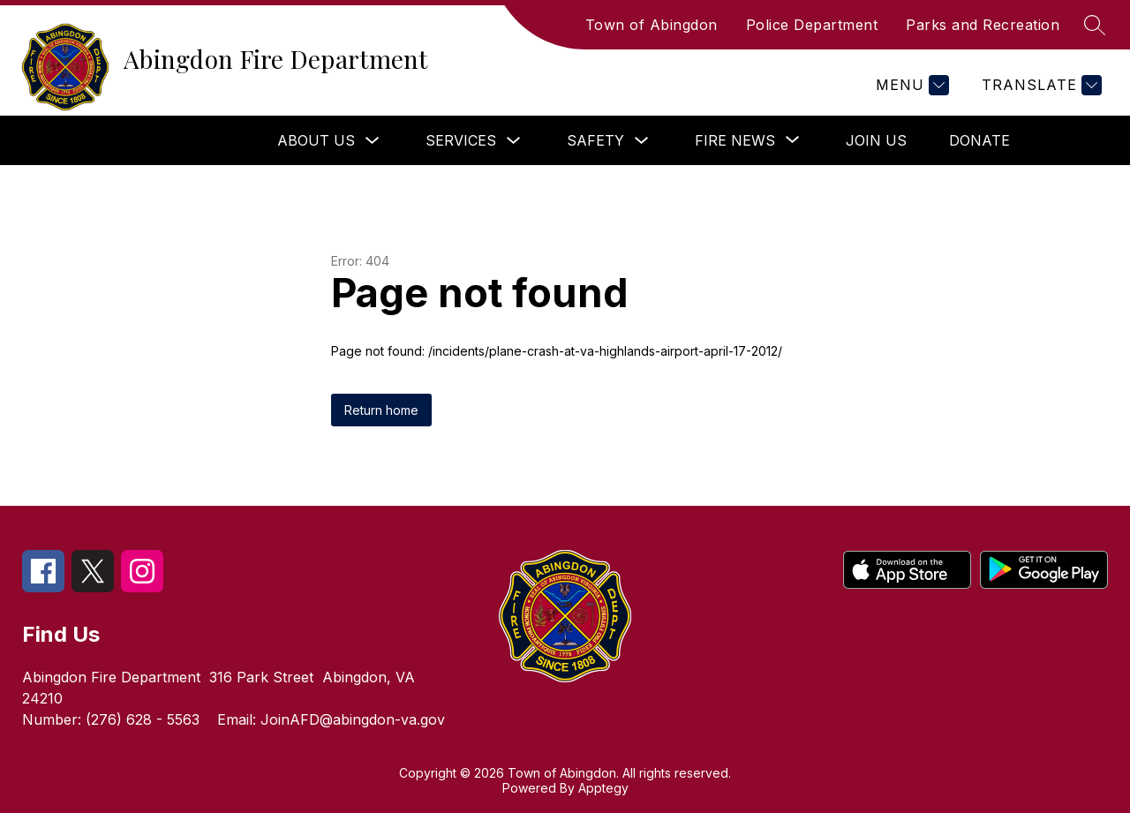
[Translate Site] (1039, 85)
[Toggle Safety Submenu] (641, 141)
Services (461, 140)
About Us (316, 140)
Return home (381, 410)
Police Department (812, 25)
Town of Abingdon (651, 25)
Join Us (876, 140)
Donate (979, 140)
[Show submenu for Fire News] (735, 140)
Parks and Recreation (982, 25)
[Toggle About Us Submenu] (372, 141)
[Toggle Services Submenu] (513, 141)
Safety (595, 140)
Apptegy (603, 787)
